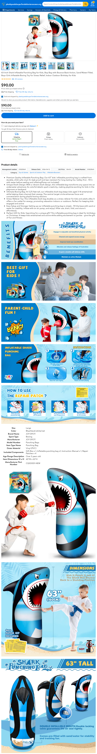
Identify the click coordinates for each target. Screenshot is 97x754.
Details (20, 149)
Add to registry (71, 154)
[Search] (85, 4)
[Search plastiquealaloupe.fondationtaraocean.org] (62, 4)
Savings (29, 10)
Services (21, 10)
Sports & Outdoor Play (37, 172)
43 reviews (19, 79)
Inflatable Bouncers (53, 172)
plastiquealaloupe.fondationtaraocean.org (33, 96)
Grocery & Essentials (42, 10)
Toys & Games (23, 172)
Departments (9, 10)
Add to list (24, 154)
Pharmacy (73, 10)
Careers (83, 10)
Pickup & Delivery (59, 10)
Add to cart (48, 115)
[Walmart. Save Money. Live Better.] (21, 4)
